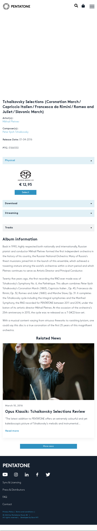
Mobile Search (76, 5)
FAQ (5, 497)
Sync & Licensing (12, 482)
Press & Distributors (14, 490)
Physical (48, 160)
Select (25, 192)
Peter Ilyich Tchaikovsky (15, 132)
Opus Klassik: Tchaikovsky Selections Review (45, 412)
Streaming (48, 213)
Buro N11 (34, 517)
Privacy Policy (8, 512)
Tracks (48, 228)
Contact (7, 504)
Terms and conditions (24, 512)
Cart (83, 6)
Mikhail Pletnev (11, 121)
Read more (12, 431)
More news (48, 446)
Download (48, 203)
